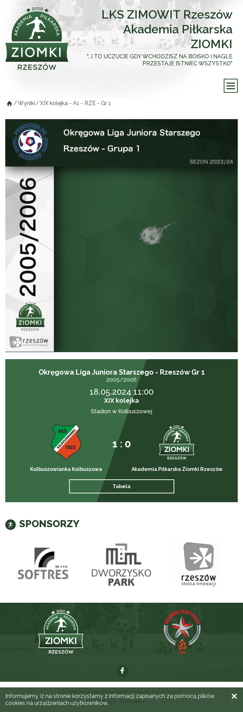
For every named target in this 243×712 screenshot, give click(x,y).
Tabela (121, 486)
